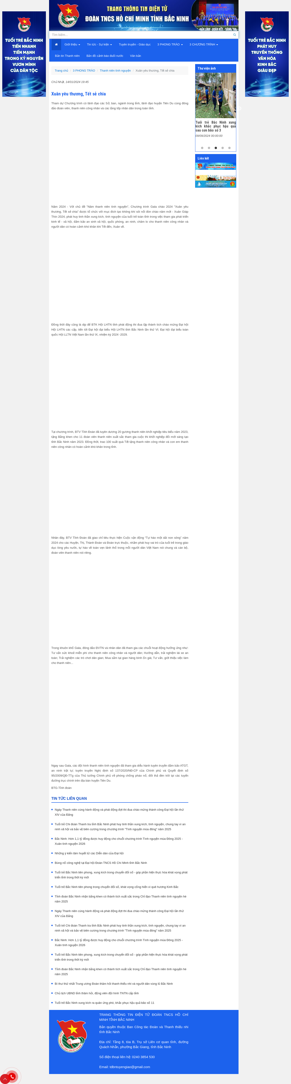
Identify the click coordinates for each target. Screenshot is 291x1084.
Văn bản (135, 55)
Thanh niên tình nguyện (115, 70)
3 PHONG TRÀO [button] (170, 44)
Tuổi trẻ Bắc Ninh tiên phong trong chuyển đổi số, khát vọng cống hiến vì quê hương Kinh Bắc (117, 887)
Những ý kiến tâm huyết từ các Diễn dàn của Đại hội (89, 853)
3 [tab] (216, 148)
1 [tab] (202, 148)
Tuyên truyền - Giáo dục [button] (135, 44)
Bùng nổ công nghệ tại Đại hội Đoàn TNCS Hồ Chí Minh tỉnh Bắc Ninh (101, 863)
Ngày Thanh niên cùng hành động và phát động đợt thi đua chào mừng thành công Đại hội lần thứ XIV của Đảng (119, 812)
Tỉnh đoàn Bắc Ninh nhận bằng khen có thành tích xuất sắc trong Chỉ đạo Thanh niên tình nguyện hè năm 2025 (120, 899)
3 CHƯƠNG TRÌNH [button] (204, 44)
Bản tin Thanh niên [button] (67, 55)
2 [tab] (209, 148)
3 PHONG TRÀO (84, 70)
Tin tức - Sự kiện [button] (99, 44)
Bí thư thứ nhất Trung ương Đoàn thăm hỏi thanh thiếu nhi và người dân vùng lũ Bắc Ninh (114, 983)
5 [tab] (229, 148)
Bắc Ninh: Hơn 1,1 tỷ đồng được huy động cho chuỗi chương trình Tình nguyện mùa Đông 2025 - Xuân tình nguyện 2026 (119, 841)
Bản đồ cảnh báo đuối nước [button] (105, 55)
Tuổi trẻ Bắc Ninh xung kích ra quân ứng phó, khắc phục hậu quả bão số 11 (104, 1002)
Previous (192, 108)
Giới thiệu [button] (72, 44)
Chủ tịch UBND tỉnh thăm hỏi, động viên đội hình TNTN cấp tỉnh (97, 993)
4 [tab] (222, 148)
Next (239, 108)
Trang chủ (61, 70)
